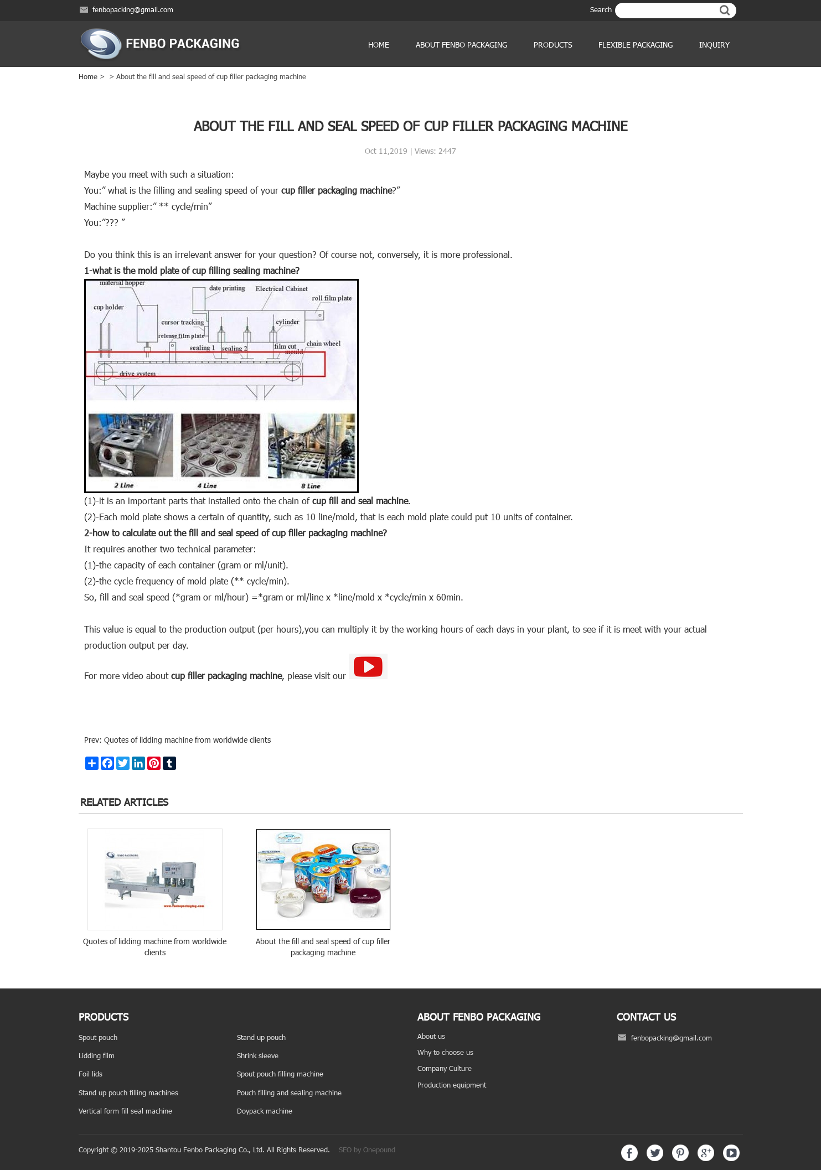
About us (431, 1036)
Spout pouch (98, 1037)
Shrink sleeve (257, 1055)
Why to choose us (445, 1052)
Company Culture (444, 1068)
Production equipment (451, 1084)
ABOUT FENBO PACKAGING (461, 44)
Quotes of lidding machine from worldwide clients (186, 739)
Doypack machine (264, 1110)
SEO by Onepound (367, 1149)
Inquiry (714, 44)
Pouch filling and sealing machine (289, 1092)
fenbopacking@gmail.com (132, 9)
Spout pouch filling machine (280, 1073)
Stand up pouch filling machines (128, 1092)
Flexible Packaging (635, 44)
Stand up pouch (261, 1037)
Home (378, 44)
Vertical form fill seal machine (125, 1110)
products (553, 44)
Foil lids (90, 1073)
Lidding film (97, 1055)
